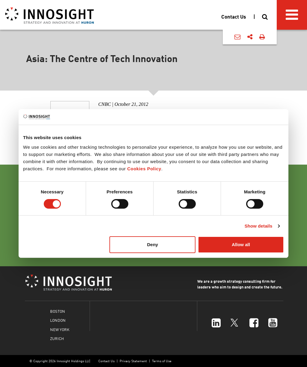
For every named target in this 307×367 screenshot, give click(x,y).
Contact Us (106, 361)
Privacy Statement (133, 361)
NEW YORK (59, 329)
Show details (259, 225)
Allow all (241, 244)
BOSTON (57, 311)
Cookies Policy (144, 168)
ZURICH (57, 338)
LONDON (58, 320)
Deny (152, 244)
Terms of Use (161, 361)
